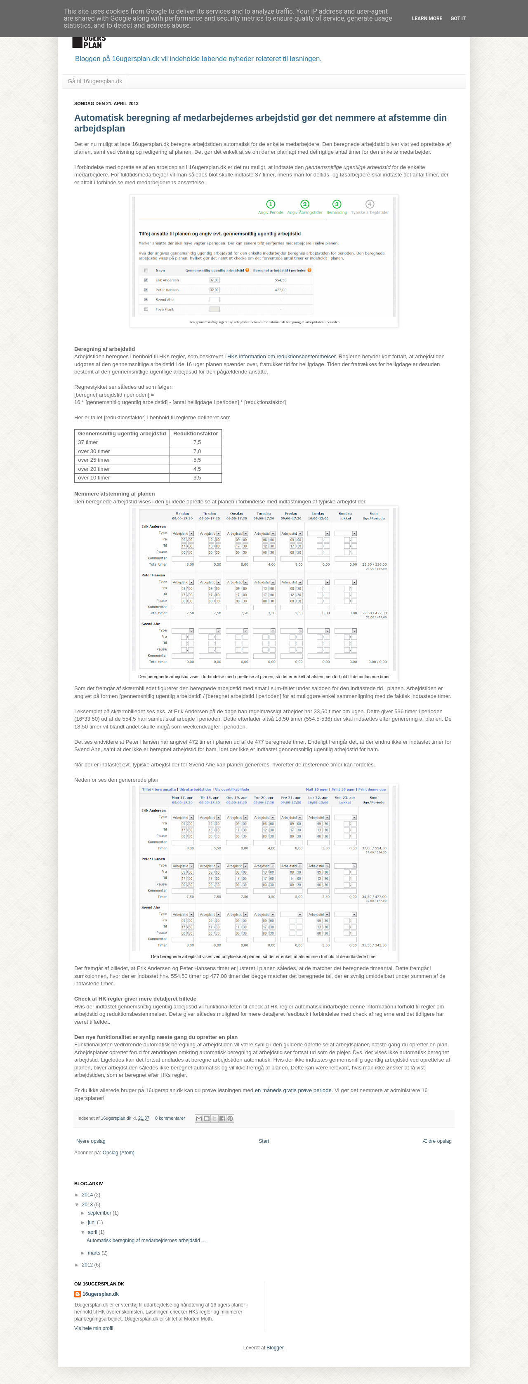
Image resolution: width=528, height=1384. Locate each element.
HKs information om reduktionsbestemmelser (281, 356)
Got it (458, 18)
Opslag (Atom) (118, 1153)
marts (94, 1253)
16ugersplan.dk (116, 1118)
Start (264, 1141)
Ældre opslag (437, 1141)
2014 (88, 1195)
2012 (88, 1265)
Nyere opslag (91, 1141)
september (100, 1213)
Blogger (274, 1348)
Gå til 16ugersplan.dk (95, 81)
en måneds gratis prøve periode (293, 1090)
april (93, 1232)
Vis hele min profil (93, 1328)
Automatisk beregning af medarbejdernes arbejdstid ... (146, 1240)
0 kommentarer (170, 1118)
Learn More (427, 18)
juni (92, 1222)
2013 (88, 1205)
